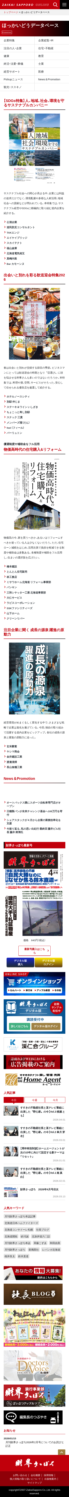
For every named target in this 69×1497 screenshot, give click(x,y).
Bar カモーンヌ (15, 264)
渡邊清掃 (12, 762)
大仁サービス (14, 597)
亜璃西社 (34, 1249)
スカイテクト (14, 243)
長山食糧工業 (14, 767)
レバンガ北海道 (51, 1249)
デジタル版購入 (20, 962)
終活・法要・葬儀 (13, 64)
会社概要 (35, 1475)
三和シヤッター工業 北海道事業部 (26, 592)
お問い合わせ (20, 1475)
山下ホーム (13, 613)
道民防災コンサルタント (21, 227)
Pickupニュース (13, 79)
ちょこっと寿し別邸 (18, 412)
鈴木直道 (23, 1256)
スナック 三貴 (15, 417)
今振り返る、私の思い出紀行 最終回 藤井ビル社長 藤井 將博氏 (34, 830)
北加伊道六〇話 (41, 1236)
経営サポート (12, 71)
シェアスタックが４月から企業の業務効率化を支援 (34, 821)
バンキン (12, 587)
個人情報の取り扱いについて (25, 1478)
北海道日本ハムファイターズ (21, 1223)
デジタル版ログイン (48, 962)
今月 (55, 1100)
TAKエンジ (13, 232)
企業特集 (9, 40)
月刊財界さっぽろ (15, 1249)
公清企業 (12, 222)
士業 (41, 64)
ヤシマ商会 (13, 751)
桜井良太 (10, 1256)
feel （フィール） (15, 427)
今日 (13, 1100)
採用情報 (48, 1475)
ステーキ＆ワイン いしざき (22, 407)
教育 (41, 56)
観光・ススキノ (13, 87)
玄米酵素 (12, 746)
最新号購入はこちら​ (34, 950)
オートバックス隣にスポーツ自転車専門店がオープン (34, 804)
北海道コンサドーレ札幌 (19, 1229)
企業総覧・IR (46, 40)
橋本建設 (12, 566)
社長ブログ (42, 1229)
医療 (41, 71)
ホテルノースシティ (18, 396)
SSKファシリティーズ (19, 608)
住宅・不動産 (46, 48)
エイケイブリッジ (17, 237)
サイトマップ (34, 1482)
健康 (6, 56)
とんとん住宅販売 (17, 571)
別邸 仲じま (13, 401)
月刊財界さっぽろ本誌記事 (20, 1216)
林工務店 (12, 577)
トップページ (11, 12)
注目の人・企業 (13, 48)
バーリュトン (14, 433)
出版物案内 (50, 1478)
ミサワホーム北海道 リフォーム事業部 (29, 582)
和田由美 (55, 1243)
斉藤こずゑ (40, 1243)
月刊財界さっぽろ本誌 (17, 1243)
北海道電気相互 (16, 253)
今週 (34, 1100)
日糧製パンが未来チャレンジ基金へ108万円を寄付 (34, 812)
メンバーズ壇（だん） (18, 422)
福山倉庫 (12, 248)
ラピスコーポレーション (21, 603)
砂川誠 (25, 1236)
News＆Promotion (49, 79)
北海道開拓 (11, 1236)
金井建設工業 (14, 756)
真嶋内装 (12, 258)
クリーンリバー (16, 618)
